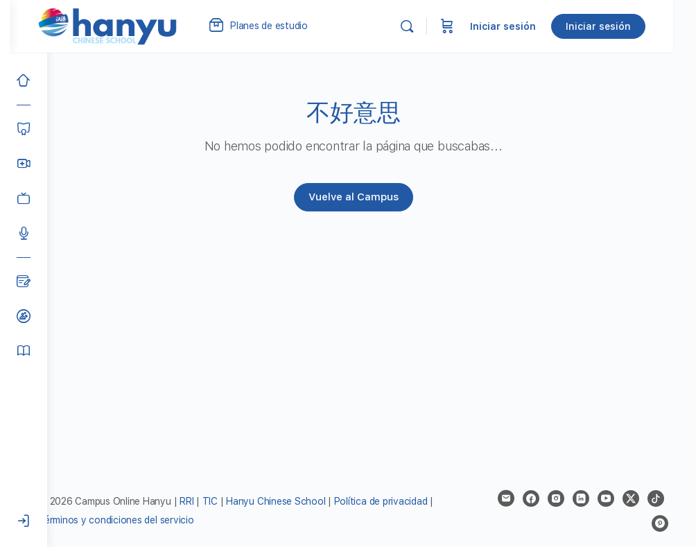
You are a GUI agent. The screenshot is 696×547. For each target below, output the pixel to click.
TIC (248, 501)
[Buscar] (430, 26)
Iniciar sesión (526, 26)
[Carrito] (470, 26)
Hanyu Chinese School (312, 501)
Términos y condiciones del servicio (159, 520)
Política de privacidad (417, 501)
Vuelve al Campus (372, 197)
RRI (223, 501)
